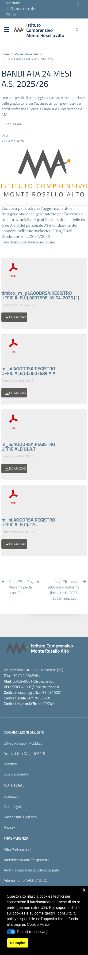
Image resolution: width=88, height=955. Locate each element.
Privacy (9, 827)
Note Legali (13, 806)
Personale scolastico (29, 54)
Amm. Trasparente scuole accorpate (31, 870)
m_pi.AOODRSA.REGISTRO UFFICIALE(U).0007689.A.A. (29, 371)
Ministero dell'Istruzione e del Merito (21, 8)
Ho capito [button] (17, 943)
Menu (6, 30)
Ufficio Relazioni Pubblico (23, 743)
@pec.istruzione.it (45, 687)
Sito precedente (16, 774)
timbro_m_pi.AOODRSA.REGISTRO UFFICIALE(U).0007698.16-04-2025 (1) (40, 295)
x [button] (84, 889)
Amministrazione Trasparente (26, 860)
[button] (11, 931)
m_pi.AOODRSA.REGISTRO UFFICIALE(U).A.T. (28, 446)
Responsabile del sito (20, 817)
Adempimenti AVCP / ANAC (25, 880)
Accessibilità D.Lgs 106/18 (24, 753)
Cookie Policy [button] (38, 924)
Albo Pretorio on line (19, 849)
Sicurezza (11, 796)
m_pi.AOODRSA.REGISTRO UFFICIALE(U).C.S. (28, 522)
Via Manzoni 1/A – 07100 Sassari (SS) (33, 670)
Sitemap (10, 764)
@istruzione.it (43, 681)
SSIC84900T (22, 681)
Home (5, 54)
